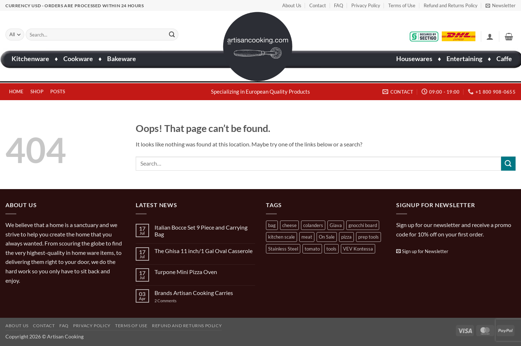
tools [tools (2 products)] (331, 249)
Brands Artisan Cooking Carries (193, 292)
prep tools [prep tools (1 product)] (368, 237)
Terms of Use (401, 5)
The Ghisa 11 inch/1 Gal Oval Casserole (203, 250)
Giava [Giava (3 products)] (336, 225)
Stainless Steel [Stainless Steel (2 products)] (283, 249)
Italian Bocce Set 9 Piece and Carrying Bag (200, 231)
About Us (291, 5)
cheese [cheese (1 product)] (289, 225)
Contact (317, 5)
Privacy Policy (365, 5)
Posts (57, 91)
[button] (501, 5)
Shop (36, 91)
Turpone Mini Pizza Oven (185, 271)
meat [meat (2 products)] (306, 237)
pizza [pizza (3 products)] (346, 237)
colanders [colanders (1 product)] (313, 225)
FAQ (338, 5)
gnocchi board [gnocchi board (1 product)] (362, 225)
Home (16, 91)
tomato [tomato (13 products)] (312, 249)
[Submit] (172, 35)
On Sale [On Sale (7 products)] (327, 237)
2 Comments (172, 300)
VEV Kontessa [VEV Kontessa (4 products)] (358, 249)
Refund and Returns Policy (451, 5)
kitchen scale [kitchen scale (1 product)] (281, 237)
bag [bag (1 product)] (272, 225)
